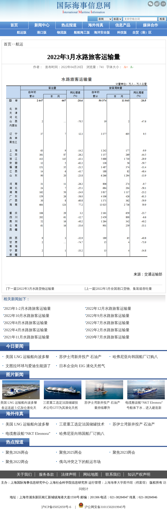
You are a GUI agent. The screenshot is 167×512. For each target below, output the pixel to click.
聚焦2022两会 (17, 462)
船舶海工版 (82, 32)
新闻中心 (41, 25)
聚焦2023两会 (124, 452)
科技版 (122, 32)
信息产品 (122, 25)
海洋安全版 (102, 32)
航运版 (21, 32)
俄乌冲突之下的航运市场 (80, 462)
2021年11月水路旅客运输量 (26, 337)
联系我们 (113, 474)
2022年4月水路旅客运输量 (26, 330)
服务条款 (46, 474)
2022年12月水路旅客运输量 (108, 308)
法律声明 (68, 474)
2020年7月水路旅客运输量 (107, 337)
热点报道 (68, 25)
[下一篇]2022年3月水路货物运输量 (30, 288)
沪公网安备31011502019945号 (105, 506)
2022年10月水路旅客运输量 (27, 316)
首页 (14, 25)
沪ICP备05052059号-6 (56, 506)
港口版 (41, 32)
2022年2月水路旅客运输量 (107, 330)
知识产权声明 (139, 474)
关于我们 (24, 474)
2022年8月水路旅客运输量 (26, 323)
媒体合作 (150, 25)
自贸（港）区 (142, 32)
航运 (19, 44)
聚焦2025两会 (70, 452)
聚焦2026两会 (17, 452)
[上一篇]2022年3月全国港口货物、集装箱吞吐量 (118, 288)
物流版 (62, 32)
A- (131, 67)
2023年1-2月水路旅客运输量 (27, 308)
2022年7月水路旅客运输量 (107, 323)
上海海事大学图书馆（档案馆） (126, 482)
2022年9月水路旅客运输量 (107, 316)
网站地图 (90, 474)
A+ (126, 67)
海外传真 (95, 25)
